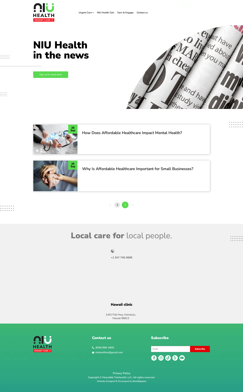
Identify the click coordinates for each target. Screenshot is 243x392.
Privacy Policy (121, 373)
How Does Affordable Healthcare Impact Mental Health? (132, 132)
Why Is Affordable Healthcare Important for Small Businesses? (137, 168)
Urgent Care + (86, 12)
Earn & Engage (125, 12)
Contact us (142, 12)
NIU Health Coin (105, 12)
